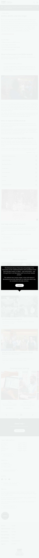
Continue (19, 285)
